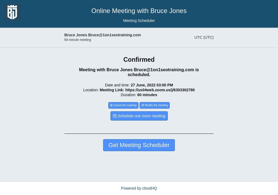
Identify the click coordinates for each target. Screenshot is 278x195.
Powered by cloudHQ (139, 188)
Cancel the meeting (123, 105)
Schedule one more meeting (139, 116)
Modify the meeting (154, 105)
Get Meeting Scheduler (138, 145)
